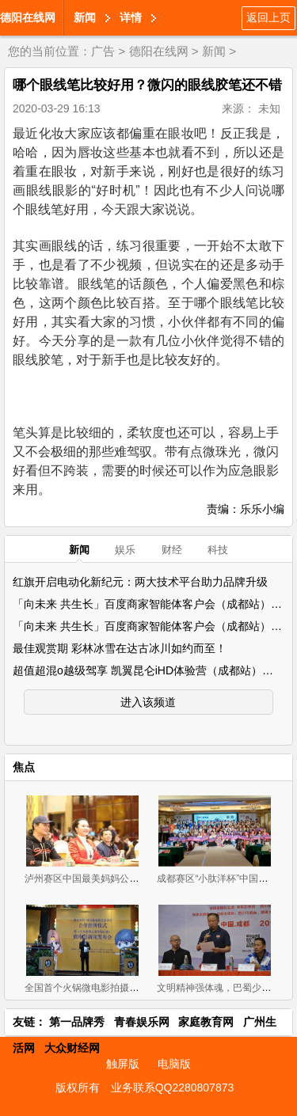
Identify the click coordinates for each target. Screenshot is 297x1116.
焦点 (24, 767)
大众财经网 (72, 1048)
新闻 (85, 17)
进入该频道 (148, 702)
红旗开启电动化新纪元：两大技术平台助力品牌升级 (140, 581)
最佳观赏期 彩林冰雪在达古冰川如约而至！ (120, 648)
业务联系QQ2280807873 (172, 1087)
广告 (103, 51)
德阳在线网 (27, 17)
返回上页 (268, 17)
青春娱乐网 (141, 1021)
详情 (131, 17)
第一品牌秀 (77, 1021)
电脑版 (174, 1063)
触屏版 (122, 1063)
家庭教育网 (206, 1021)
